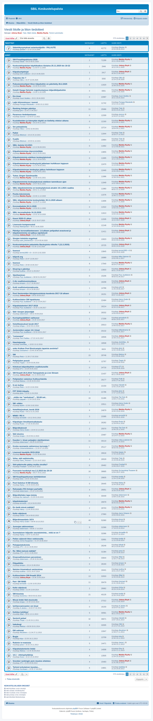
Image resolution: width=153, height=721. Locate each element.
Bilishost (23, 135)
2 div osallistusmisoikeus (24, 281)
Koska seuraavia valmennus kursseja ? (31, 446)
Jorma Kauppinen (26, 541)
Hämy (22, 509)
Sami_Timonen (25, 460)
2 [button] (130, 38)
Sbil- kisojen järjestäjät (23, 312)
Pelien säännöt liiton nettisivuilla (28, 539)
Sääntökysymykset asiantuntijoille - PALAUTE (34, 47)
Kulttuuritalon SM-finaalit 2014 (27, 575)
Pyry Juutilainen (26, 277)
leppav (121, 452)
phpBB (75, 708)
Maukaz (122, 47)
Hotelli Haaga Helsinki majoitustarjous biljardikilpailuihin (39, 90)
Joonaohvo (24, 350)
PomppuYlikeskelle (27, 104)
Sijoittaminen (19, 275)
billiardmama (123, 330)
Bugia (15, 636)
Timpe (22, 620)
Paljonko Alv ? (19, 78)
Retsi (22, 259)
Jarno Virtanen (124, 513)
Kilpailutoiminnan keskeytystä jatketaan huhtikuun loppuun (40, 163)
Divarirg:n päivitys (21, 269)
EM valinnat (18, 630)
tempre (22, 283)
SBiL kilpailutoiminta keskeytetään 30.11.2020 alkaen (37, 200)
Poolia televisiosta (21, 194)
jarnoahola (122, 318)
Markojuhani (24, 226)
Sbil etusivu (18, 434)
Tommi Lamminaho (56, 33)
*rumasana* (18, 336)
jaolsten (23, 49)
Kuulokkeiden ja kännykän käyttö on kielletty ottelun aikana (40, 121)
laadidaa (122, 667)
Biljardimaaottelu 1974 (23, 519)
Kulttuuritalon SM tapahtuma (26, 299)
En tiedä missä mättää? (24, 507)
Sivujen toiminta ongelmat (25, 238)
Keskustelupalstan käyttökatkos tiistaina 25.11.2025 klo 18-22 (41, 66)
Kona (22, 657)
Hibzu (22, 129)
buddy (121, 476)
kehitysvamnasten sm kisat (25, 606)
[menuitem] (19, 18)
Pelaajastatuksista (21, 545)
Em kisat (17, 96)
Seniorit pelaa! (19, 618)
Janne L (122, 642)
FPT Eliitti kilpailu (21, 391)
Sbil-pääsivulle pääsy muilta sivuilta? (30, 464)
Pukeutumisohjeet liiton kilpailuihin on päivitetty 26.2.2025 (40, 84)
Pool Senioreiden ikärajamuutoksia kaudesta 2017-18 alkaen (41, 293)
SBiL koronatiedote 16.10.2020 (27, 212)
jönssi (121, 519)
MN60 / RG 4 (18, 416)
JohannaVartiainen (26, 448)
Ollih (120, 624)
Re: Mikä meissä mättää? (24, 551)
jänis (120, 348)
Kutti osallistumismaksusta (25, 287)
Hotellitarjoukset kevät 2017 (26, 324)
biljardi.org (18, 257)
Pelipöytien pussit (21, 361)
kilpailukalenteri (20, 501)
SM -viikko (17, 403)
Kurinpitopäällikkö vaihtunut (26, 318)
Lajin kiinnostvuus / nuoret (25, 102)
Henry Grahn (123, 299)
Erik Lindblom (25, 74)
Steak (22, 61)
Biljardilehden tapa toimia (25, 495)
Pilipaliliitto (18, 563)
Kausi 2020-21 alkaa (22, 218)
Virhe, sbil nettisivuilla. (23, 458)
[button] (147, 38)
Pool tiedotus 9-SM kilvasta (25, 483)
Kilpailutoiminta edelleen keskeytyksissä (32, 157)
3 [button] (133, 38)
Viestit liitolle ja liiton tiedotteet (24, 29)
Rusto (22, 411)
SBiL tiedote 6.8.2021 (22, 145)
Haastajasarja (19, 342)
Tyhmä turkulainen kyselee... (26, 667)
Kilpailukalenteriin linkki (24, 649)
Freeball (23, 466)
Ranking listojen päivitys (24, 108)
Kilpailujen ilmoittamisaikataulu (27, 422)
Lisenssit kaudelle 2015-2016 (26, 452)
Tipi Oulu (122, 397)
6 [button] (143, 38)
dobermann (24, 314)
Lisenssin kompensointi (24, 224)
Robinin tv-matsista (22, 643)
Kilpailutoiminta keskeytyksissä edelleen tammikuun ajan (39, 182)
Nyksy (22, 485)
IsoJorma (23, 596)
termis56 (23, 418)
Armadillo (122, 532)
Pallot (15, 133)
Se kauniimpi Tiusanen (127, 470)
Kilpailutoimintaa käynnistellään (28, 151)
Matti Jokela (31, 33)
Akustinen (23, 632)
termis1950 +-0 (25, 253)
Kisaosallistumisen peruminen (27, 557)
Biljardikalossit (20, 428)
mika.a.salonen (124, 440)
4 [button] (137, 38)
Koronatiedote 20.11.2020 (24, 206)
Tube (24, 33)
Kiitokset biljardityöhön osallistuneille (30, 367)
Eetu (21, 479)
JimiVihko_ (24, 344)
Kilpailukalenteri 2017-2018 (25, 306)
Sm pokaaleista (20, 127)
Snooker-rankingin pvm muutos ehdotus (32, 661)
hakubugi (17, 624)
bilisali (121, 545)
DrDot (22, 515)
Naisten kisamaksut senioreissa (27, 569)
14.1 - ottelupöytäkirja (23, 655)
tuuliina (22, 271)
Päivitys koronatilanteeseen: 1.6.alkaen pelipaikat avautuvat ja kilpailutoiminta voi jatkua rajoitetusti (42, 232)
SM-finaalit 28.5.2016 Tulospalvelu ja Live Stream (35, 373)
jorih (120, 287)
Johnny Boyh (16, 33)
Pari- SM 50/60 (19, 581)
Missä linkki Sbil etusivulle (25, 600)
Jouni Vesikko (25, 98)
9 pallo (16, 139)
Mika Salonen (124, 256)
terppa (22, 326)
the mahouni (24, 497)
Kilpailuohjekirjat (21, 72)
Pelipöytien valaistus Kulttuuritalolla (30, 379)
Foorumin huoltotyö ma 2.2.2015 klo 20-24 (32, 471)
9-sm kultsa (18, 385)
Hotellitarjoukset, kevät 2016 (26, 409)
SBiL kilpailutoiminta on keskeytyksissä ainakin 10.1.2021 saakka (43, 188)
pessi (121, 551)
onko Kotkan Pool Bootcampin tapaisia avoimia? (35, 348)
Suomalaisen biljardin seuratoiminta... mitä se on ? (36, 533)
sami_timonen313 (26, 240)
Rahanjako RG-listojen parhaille (27, 489)
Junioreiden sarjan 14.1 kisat (26, 330)
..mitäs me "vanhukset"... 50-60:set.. (29, 397)
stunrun (22, 116)
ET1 (21, 369)
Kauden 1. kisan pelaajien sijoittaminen (31, 440)
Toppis (22, 363)
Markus (121, 354)
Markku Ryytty (42, 33)
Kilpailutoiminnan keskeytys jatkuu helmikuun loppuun (38, 169)
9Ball (120, 557)
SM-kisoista (18, 594)
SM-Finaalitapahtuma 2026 (25, 59)
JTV (21, 547)
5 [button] (140, 38)
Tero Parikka (24, 338)
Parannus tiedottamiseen (24, 114)
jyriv (21, 110)
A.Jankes (23, 608)
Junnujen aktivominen (23, 526)
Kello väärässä (19, 513)
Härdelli (121, 385)
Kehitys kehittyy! (21, 612)
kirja (21, 638)
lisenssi (16, 251)
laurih (22, 405)
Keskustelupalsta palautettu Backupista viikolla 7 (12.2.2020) (41, 244)
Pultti (120, 379)
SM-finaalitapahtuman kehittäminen (29, 477)
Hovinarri (122, 581)
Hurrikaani (23, 669)
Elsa (120, 648)
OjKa (21, 80)
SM (14, 354)
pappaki (23, 399)
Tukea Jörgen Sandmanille (25, 176)
